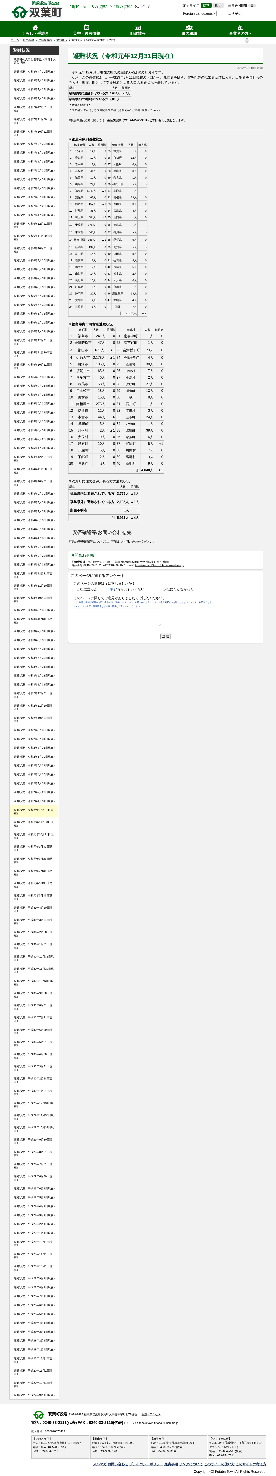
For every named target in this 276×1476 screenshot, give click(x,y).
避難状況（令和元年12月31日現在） (33, 811)
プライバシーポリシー (146, 1464)
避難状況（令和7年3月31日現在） (35, 197)
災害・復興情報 (86, 33)
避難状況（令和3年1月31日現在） (35, 684)
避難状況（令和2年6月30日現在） (35, 756)
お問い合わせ (118, 1464)
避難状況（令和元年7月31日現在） (33, 872)
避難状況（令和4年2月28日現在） (35, 555)
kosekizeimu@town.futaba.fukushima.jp (159, 565)
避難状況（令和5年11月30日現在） (33, 354)
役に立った (88, 589)
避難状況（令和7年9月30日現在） (35, 143)
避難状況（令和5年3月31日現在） (35, 430)
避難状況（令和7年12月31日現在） (33, 108)
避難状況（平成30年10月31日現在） (34, 982)
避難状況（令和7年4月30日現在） (35, 188)
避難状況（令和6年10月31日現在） (33, 250)
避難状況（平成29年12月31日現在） (34, 1104)
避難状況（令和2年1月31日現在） (35, 801)
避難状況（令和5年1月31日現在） (35, 448)
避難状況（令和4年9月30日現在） (35, 493)
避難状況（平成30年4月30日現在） (33, 1056)
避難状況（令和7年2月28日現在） (35, 206)
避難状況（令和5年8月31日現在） (35, 385)
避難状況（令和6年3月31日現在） (35, 313)
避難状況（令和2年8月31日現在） (35, 739)
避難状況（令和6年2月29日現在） (35, 322)
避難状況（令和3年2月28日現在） (35, 675)
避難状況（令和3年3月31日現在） (35, 666)
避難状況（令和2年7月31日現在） (35, 747)
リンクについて (191, 1464)
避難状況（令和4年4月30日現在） (35, 538)
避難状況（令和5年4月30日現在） (35, 421)
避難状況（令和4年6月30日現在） (35, 520)
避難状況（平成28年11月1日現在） (33, 1255)
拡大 (218, 5)
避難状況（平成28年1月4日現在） (35, 1349)
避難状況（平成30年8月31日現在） (33, 1007)
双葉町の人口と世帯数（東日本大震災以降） (35, 61)
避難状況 (61, 40)
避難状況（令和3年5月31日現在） (35, 648)
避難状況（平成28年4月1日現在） (35, 1322)
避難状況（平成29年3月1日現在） (35, 1215)
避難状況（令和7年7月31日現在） (35, 161)
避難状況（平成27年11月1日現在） (33, 1372)
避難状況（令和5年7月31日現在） (35, 394)
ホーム (15, 40)
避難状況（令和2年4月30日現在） (35, 774)
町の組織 (189, 33)
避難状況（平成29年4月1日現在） (35, 1206)
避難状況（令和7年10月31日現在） (33, 133)
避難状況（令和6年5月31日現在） (35, 295)
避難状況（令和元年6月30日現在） (33, 885)
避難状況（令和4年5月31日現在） (35, 529)
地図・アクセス (151, 1414)
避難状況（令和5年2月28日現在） (35, 439)
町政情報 (138, 33)
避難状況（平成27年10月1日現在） (33, 1384)
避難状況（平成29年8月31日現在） (33, 1153)
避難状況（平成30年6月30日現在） (33, 1031)
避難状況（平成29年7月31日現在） (33, 1166)
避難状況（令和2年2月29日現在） (35, 792)
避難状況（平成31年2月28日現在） (33, 933)
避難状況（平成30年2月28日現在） (33, 1080)
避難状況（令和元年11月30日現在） (33, 823)
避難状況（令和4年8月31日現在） (35, 502)
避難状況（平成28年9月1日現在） (35, 1278)
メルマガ (100, 1464)
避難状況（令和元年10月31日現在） (33, 836)
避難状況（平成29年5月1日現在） (35, 1197)
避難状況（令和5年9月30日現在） (35, 377)
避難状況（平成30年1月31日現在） (33, 1092)
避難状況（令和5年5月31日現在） (35, 412)
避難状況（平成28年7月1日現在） (35, 1296)
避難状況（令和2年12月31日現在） (33, 695)
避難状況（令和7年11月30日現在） (33, 121)
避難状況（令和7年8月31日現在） (35, 152)
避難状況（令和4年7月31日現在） (35, 511)
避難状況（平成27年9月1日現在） (35, 1395)
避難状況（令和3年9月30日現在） (35, 610)
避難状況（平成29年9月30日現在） (33, 1141)
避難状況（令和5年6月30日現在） (35, 403)
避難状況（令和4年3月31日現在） (35, 546)
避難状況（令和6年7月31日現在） (35, 278)
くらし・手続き (35, 33)
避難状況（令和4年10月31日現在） (33, 483)
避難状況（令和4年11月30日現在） (33, 470)
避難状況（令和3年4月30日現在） (35, 657)
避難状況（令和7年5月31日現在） (35, 179)
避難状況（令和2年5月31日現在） (35, 765)
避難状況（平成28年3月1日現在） (35, 1331)
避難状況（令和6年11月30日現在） (33, 237)
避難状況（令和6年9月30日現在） (35, 260)
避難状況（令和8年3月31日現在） (35, 80)
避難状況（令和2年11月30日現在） (33, 707)
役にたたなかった (180, 589)
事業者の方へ (240, 33)
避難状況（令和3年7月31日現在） (35, 631)
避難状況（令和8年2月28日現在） (35, 89)
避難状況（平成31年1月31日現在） (33, 946)
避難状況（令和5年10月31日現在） (33, 366)
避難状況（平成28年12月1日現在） (33, 1243)
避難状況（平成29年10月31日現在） (34, 1129)
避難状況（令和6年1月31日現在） (35, 331)
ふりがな (234, 13)
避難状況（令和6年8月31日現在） (35, 269)
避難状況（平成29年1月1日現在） (35, 1232)
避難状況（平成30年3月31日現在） (33, 1068)
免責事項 (171, 1464)
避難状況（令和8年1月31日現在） (35, 98)
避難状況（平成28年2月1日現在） (35, 1340)
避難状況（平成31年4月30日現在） (33, 909)
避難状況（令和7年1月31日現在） (35, 215)
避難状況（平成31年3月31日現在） (33, 921)
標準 (206, 5)
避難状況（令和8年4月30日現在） (35, 71)
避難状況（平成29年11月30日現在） (34, 1117)
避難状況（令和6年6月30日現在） (35, 287)
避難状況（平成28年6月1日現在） (35, 1305)
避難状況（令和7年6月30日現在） (35, 170)
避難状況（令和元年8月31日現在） (33, 860)
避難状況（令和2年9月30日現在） (35, 730)
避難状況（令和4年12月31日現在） (33, 458)
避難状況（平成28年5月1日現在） (35, 1314)
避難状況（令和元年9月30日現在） (33, 848)
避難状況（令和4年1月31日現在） (35, 564)
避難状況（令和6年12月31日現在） (33, 225)
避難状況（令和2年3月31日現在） (35, 783)
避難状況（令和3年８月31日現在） (33, 620)
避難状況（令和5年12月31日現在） (33, 342)
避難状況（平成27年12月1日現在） (33, 1360)
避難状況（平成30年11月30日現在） (34, 970)
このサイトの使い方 (219, 1464)
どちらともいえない (129, 589)
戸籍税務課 (45, 40)
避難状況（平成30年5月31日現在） (33, 1043)
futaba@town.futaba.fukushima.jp (157, 1423)
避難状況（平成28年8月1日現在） (35, 1287)
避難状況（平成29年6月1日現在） (35, 1188)
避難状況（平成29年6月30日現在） (33, 1178)
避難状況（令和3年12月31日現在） (33, 575)
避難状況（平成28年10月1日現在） (33, 1268)
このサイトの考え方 (251, 1464)
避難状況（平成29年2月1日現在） (35, 1224)
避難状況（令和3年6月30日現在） (35, 640)
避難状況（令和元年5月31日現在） (33, 897)
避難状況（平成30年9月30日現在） (33, 994)
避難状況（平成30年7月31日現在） (33, 1019)
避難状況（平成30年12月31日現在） (34, 958)
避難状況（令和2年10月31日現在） (33, 719)
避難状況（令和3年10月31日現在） (33, 599)
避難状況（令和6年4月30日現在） (35, 304)
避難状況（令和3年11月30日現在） (33, 587)
